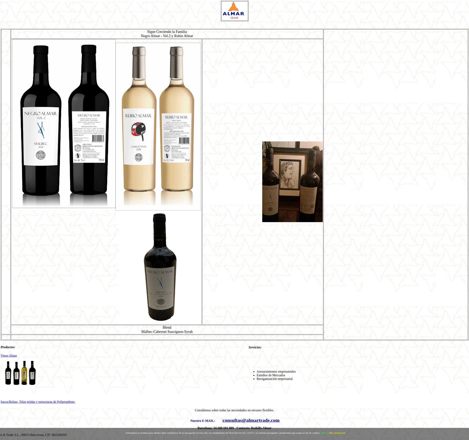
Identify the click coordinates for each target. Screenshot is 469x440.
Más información (337, 433)
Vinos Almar (9, 355)
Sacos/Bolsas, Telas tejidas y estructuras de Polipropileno (38, 401)
